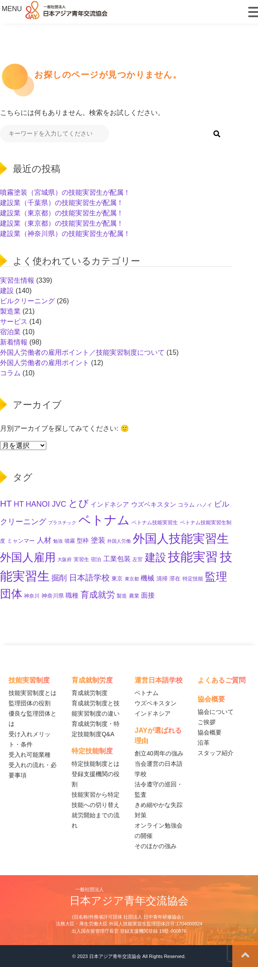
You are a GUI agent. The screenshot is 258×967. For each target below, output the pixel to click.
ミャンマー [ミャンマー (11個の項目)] (21, 541)
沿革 (204, 742)
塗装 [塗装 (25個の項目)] (98, 540)
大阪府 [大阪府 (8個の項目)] (64, 559)
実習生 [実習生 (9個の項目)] (81, 559)
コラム (10, 373)
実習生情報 (17, 280)
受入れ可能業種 (30, 754)
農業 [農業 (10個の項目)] (134, 596)
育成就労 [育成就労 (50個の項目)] (98, 594)
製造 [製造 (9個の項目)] (122, 596)
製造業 (10, 311)
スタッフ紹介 (216, 752)
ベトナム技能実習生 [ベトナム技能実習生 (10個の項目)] (155, 523)
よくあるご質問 (222, 680)
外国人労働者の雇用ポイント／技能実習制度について (82, 352)
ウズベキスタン (156, 703)
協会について (216, 711)
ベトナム (147, 692)
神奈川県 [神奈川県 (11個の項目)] (53, 595)
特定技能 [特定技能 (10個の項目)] (193, 579)
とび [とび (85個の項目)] (78, 503)
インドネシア (153, 713)
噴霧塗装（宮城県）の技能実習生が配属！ (65, 192)
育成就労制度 (90, 692)
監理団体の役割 (30, 703)
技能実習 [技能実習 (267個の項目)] (193, 557)
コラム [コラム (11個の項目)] (186, 505)
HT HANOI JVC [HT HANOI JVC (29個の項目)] (40, 504)
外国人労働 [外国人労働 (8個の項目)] (119, 541)
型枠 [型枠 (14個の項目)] (83, 540)
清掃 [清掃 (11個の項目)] (162, 578)
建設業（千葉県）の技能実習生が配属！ (61, 202)
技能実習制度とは (33, 692)
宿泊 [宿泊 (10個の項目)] (96, 559)
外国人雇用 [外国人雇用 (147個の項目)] (28, 557)
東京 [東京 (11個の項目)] (117, 578)
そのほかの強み (156, 846)
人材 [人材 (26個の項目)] (44, 540)
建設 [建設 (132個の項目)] (155, 557)
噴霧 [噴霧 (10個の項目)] (70, 541)
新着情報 (13, 342)
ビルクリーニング (27, 301)
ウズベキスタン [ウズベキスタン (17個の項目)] (153, 504)
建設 (7, 290)
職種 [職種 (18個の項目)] (72, 595)
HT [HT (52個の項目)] (6, 503)
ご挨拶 (207, 722)
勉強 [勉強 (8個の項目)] (58, 541)
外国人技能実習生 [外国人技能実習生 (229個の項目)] (181, 538)
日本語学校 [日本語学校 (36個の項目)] (89, 577)
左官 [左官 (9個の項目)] (137, 559)
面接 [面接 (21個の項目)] (148, 595)
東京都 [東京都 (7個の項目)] (132, 578)
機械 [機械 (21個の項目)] (147, 578)
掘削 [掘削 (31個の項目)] (59, 578)
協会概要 (210, 732)
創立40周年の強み (159, 753)
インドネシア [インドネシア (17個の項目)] (109, 504)
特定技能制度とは (96, 763)
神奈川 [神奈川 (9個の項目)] (31, 596)
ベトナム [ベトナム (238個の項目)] (104, 520)
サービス (13, 321)
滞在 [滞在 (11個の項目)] (174, 578)
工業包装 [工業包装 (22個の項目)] (117, 558)
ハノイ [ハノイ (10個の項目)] (204, 505)
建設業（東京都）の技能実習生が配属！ (61, 213)
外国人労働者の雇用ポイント (44, 362)
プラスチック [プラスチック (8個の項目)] (62, 522)
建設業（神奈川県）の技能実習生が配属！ (65, 233)
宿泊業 (10, 331)
